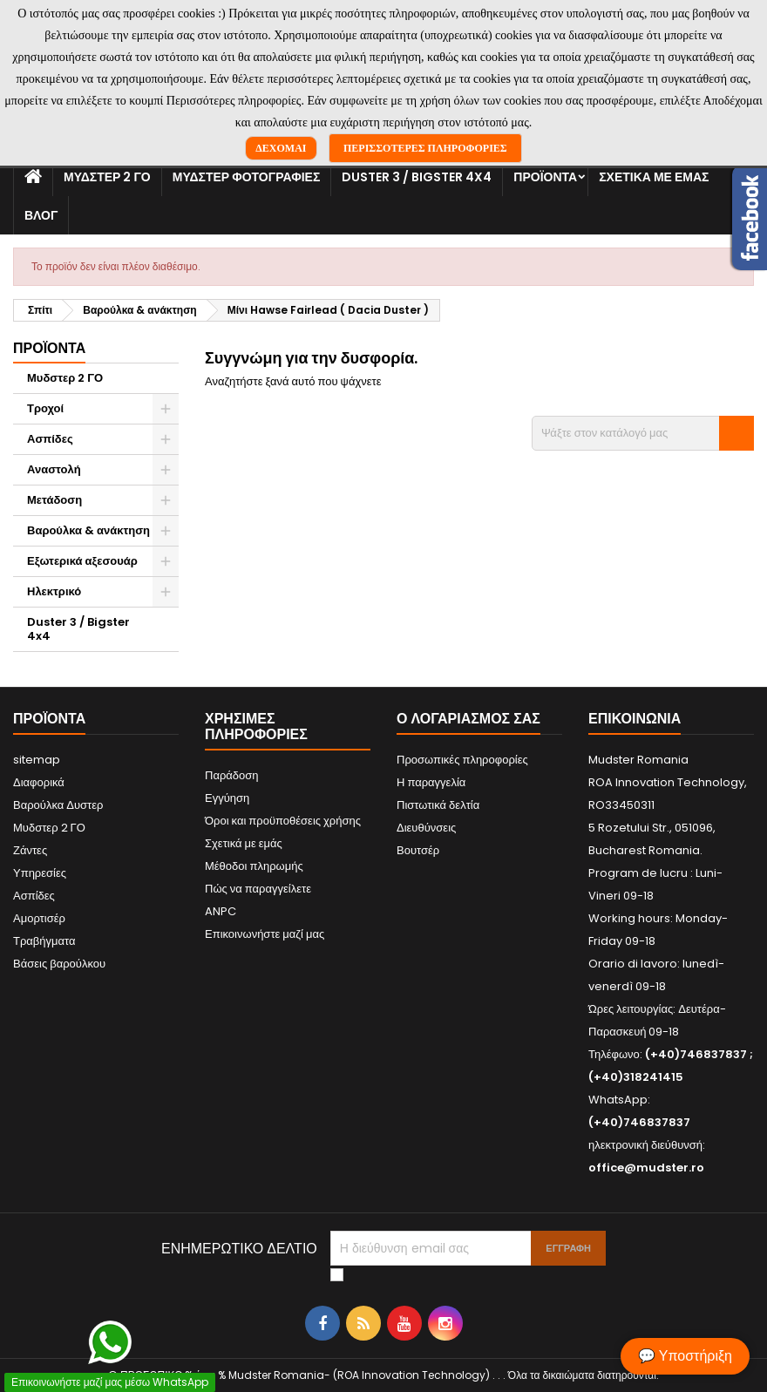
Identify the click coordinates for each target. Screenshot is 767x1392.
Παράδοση (232, 775)
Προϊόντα (545, 177)
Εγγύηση (227, 798)
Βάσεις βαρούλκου (59, 963)
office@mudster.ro (646, 1167)
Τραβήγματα (44, 941)
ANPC (220, 911)
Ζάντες (30, 850)
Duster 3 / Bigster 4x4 (417, 177)
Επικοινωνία (634, 719)
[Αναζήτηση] (643, 433)
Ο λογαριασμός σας (468, 719)
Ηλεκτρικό (54, 591)
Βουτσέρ (418, 850)
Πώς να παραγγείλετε (258, 888)
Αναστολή (54, 469)
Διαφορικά (38, 782)
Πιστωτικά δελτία (438, 805)
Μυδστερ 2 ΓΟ (107, 177)
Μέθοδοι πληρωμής (254, 866)
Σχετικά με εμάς (654, 177)
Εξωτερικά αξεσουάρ (82, 561)
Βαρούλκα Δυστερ (58, 805)
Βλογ (41, 215)
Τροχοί (45, 408)
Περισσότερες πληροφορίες (425, 148)
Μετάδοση (54, 500)
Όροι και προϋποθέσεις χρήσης (283, 820)
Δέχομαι (280, 148)
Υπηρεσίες (39, 873)
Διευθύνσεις (426, 827)
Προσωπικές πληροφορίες (462, 759)
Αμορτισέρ (39, 918)
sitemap (36, 759)
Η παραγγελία (431, 782)
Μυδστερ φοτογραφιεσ (247, 177)
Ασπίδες (50, 439)
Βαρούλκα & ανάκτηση (88, 530)
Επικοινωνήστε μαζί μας (264, 934)
